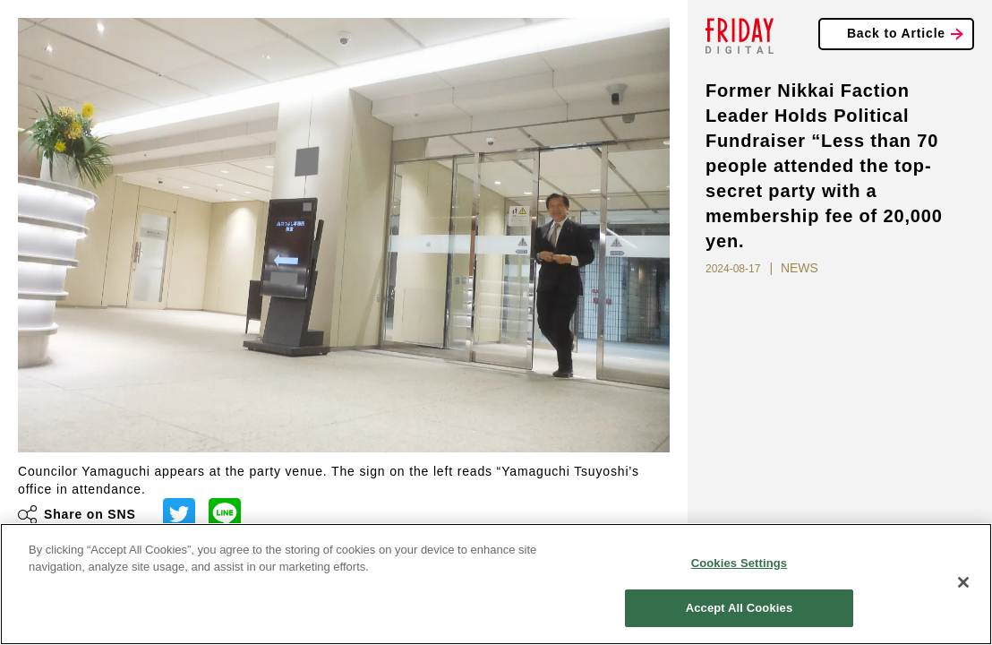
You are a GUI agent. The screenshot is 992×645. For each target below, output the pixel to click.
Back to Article (896, 33)
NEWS (799, 268)
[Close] (963, 582)
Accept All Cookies (739, 608)
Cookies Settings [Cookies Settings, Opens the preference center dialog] (739, 563)
